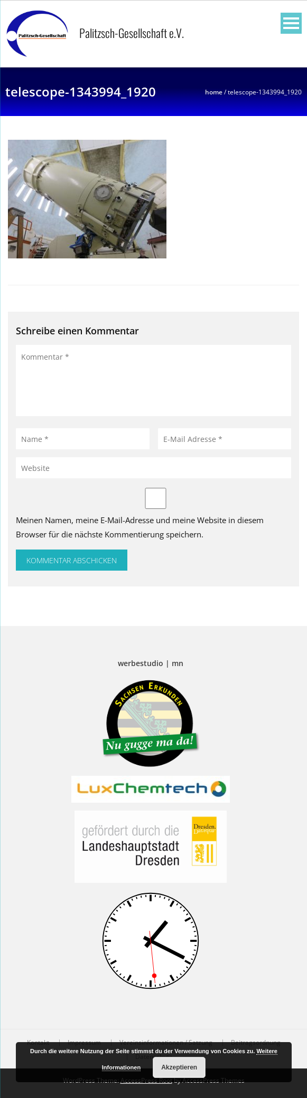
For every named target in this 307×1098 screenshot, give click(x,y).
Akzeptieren (179, 1067)
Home (213, 92)
